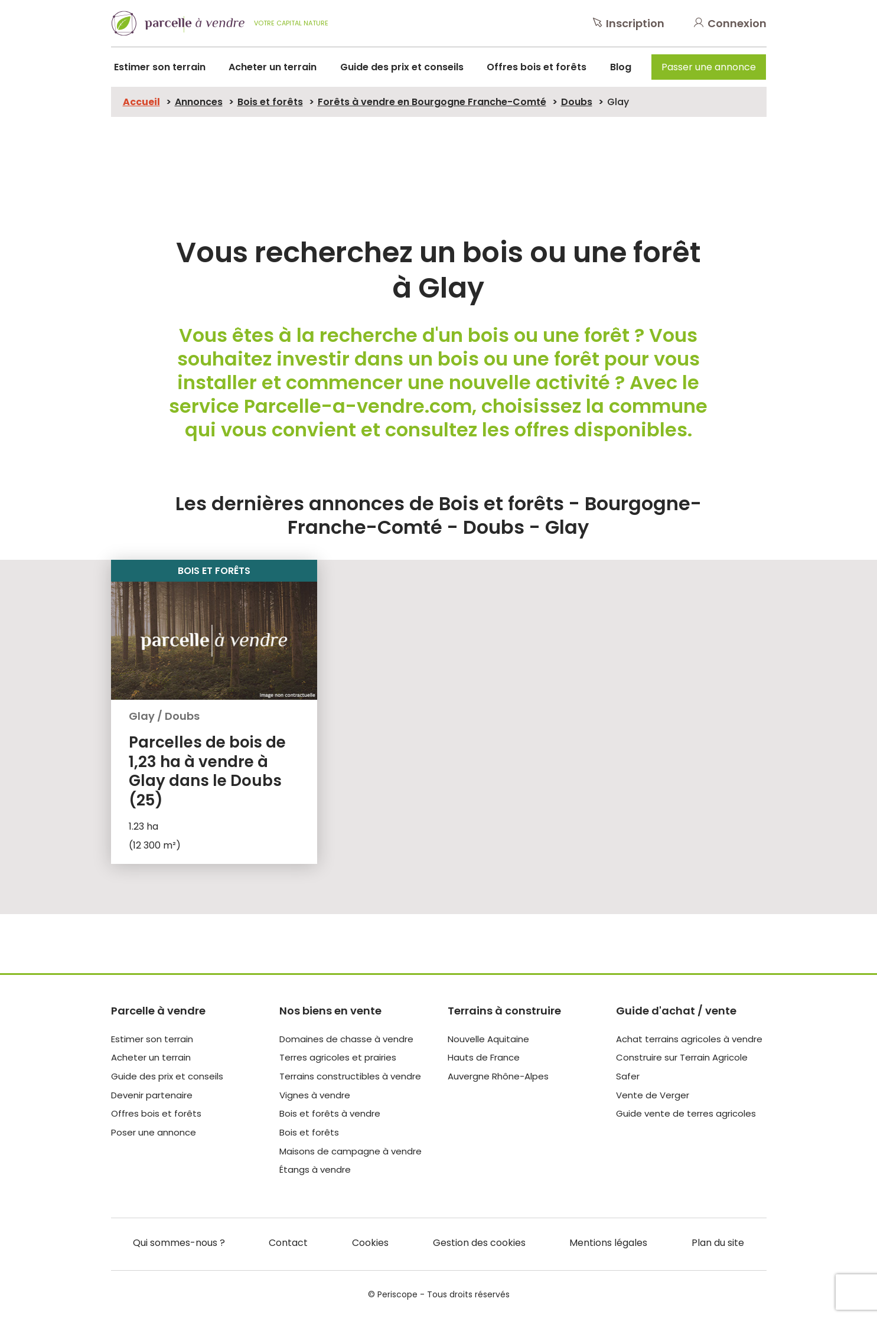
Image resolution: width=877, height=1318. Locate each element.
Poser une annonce (153, 1132)
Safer (628, 1076)
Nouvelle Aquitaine (488, 1039)
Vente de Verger (652, 1095)
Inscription (628, 23)
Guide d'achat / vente (676, 1010)
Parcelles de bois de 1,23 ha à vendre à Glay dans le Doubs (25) (207, 771)
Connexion (730, 23)
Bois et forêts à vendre (329, 1113)
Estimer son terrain (160, 67)
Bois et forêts (270, 102)
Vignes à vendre (314, 1095)
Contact (288, 1243)
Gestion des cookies (479, 1243)
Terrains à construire (504, 1010)
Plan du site (718, 1243)
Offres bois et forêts (536, 67)
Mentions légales (608, 1243)
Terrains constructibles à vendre (350, 1076)
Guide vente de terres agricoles (686, 1113)
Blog (620, 67)
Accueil (141, 102)
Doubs (576, 102)
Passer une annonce (708, 67)
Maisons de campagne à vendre (350, 1151)
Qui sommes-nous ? (179, 1243)
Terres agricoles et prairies (337, 1057)
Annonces (199, 102)
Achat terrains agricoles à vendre (689, 1039)
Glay (618, 102)
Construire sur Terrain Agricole (682, 1057)
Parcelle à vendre (158, 1010)
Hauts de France (484, 1057)
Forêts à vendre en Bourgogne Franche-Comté (432, 102)
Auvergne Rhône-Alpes (498, 1076)
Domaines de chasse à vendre (346, 1039)
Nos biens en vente (330, 1010)
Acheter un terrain (273, 67)
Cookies (370, 1243)
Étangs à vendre (315, 1169)
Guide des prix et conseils (402, 67)
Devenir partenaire (152, 1095)
